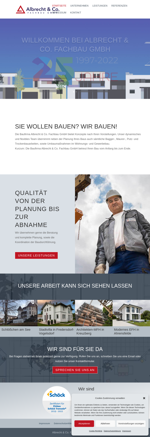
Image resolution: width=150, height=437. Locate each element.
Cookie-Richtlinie (95, 431)
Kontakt (75, 13)
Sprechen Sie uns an (75, 370)
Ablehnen (105, 423)
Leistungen (99, 6)
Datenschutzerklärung (112, 431)
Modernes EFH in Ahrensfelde (126, 331)
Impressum (126, 431)
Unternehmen (79, 6)
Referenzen (119, 6)
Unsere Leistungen (36, 255)
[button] (144, 398)
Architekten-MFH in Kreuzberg (90, 331)
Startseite (59, 6)
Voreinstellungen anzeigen (131, 423)
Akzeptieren (84, 423)
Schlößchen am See (15, 329)
